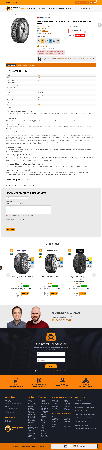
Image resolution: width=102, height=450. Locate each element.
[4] (17, 203)
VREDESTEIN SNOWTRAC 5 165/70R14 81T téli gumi (51, 277)
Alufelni (54, 8)
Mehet (51, 366)
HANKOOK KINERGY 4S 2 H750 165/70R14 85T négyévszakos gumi (80, 278)
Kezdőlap (8, 14)
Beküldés (10, 229)
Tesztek (72, 8)
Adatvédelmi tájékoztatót (60, 370)
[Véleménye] (28, 209)
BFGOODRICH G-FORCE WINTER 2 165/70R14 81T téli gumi (36, 14)
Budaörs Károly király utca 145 (83, 58)
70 (39, 77)
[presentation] (18, 224)
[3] (15, 203)
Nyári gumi (24, 8)
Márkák (61, 8)
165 (39, 75)
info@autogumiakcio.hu (12, 408)
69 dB (40, 104)
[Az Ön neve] (17, 197)
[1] (11, 203)
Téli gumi (32, 8)
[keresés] (80, 2)
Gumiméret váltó (86, 8)
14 (38, 80)
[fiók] (91, 2)
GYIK (77, 8)
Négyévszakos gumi (43, 8)
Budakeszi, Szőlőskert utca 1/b (65, 58)
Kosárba (25, 293)
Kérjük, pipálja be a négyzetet (15, 220)
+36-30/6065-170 (13, 2)
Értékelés (9, 201)
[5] (19, 203)
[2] (13, 203)
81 (47, 35)
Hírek (67, 8)
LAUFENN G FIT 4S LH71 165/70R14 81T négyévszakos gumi (22, 277)
